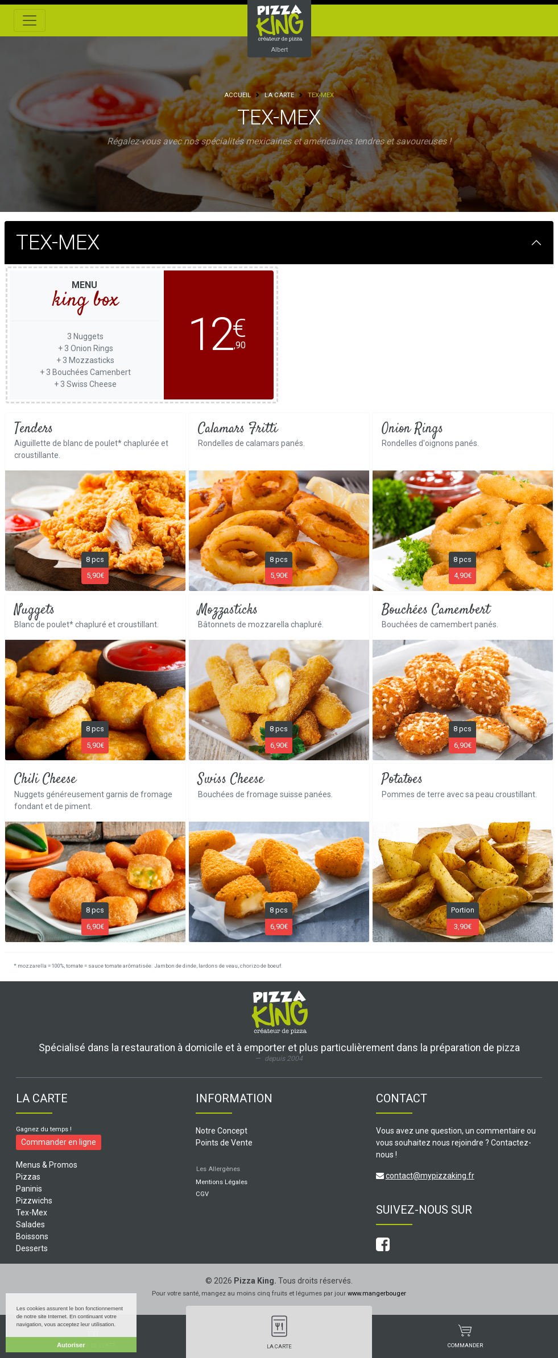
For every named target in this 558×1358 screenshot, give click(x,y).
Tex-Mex (31, 1212)
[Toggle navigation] (30, 20)
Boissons (32, 1236)
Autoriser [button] (71, 1345)
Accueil (237, 95)
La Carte (279, 95)
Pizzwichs (34, 1200)
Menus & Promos (46, 1164)
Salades (30, 1224)
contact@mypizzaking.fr (430, 1175)
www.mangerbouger (377, 1293)
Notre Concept (221, 1130)
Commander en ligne (58, 1142)
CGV (202, 1194)
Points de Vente (224, 1142)
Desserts (32, 1248)
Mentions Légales (221, 1182)
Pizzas (28, 1176)
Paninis (29, 1188)
